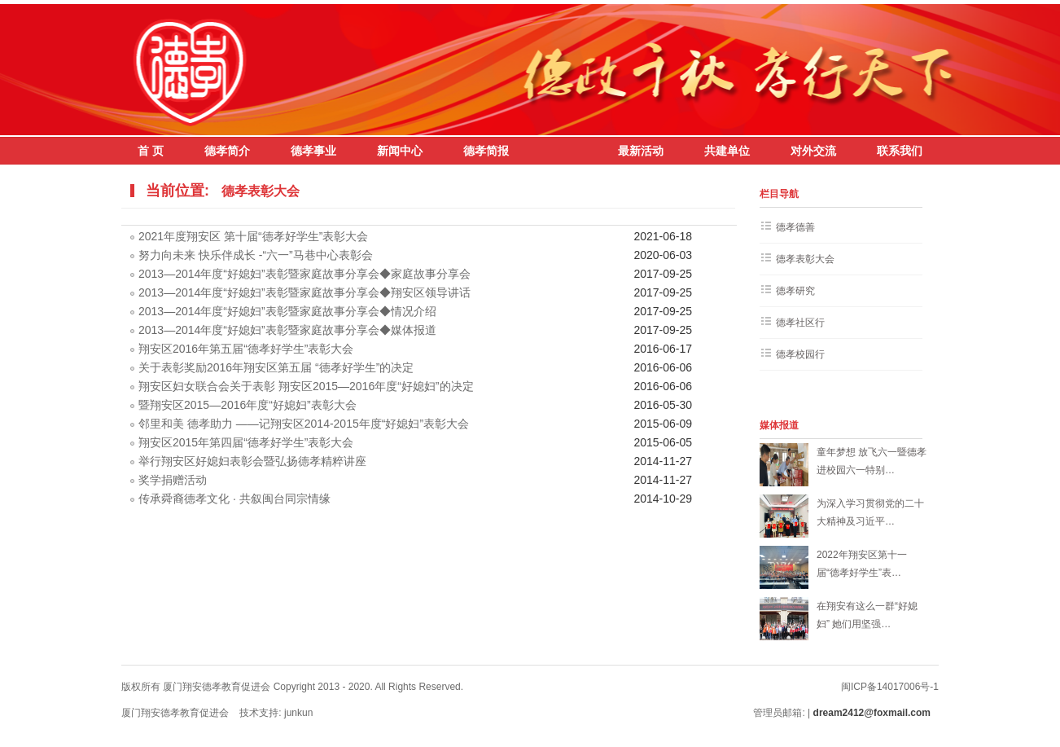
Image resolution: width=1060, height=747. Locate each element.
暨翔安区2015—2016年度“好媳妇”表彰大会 (247, 404)
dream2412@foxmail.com (873, 712)
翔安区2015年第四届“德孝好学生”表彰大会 (245, 442)
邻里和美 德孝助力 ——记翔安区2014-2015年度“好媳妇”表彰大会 (303, 423)
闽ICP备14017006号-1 (890, 686)
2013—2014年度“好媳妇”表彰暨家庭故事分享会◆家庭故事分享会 (304, 273)
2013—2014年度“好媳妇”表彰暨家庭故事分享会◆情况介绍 (287, 311)
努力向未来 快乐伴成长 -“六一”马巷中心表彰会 (255, 254)
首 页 (151, 150)
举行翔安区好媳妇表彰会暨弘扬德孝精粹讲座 (252, 461)
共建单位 (727, 150)
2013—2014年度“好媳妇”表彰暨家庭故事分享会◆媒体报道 (287, 329)
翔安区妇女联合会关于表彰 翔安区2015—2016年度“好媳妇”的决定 (306, 386)
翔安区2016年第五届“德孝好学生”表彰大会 (245, 348)
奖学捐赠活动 (172, 479)
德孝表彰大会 (260, 191)
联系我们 (899, 150)
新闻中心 (400, 150)
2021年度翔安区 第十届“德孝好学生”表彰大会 (253, 236)
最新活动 (641, 150)
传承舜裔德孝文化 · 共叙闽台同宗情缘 (234, 498)
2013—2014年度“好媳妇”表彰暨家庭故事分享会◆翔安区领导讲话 (304, 292)
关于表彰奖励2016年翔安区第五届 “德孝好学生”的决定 (276, 367)
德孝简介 (227, 150)
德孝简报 (486, 150)
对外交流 (813, 150)
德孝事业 (313, 150)
